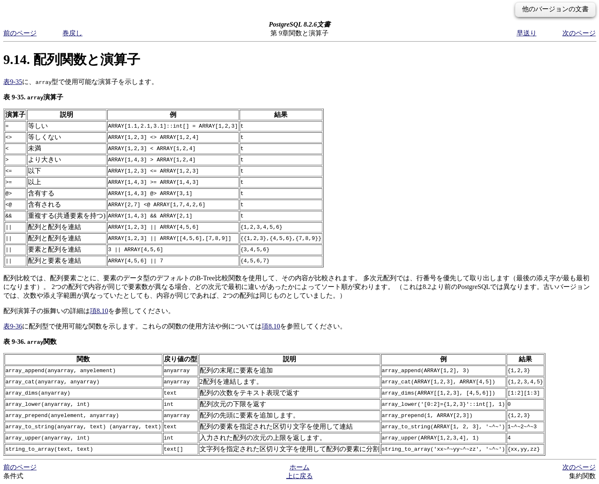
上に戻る (299, 475)
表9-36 (12, 326)
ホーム (299, 467)
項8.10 (99, 310)
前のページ (20, 33)
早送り (527, 33)
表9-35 (12, 81)
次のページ (579, 33)
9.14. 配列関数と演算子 (71, 59)
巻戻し (72, 33)
